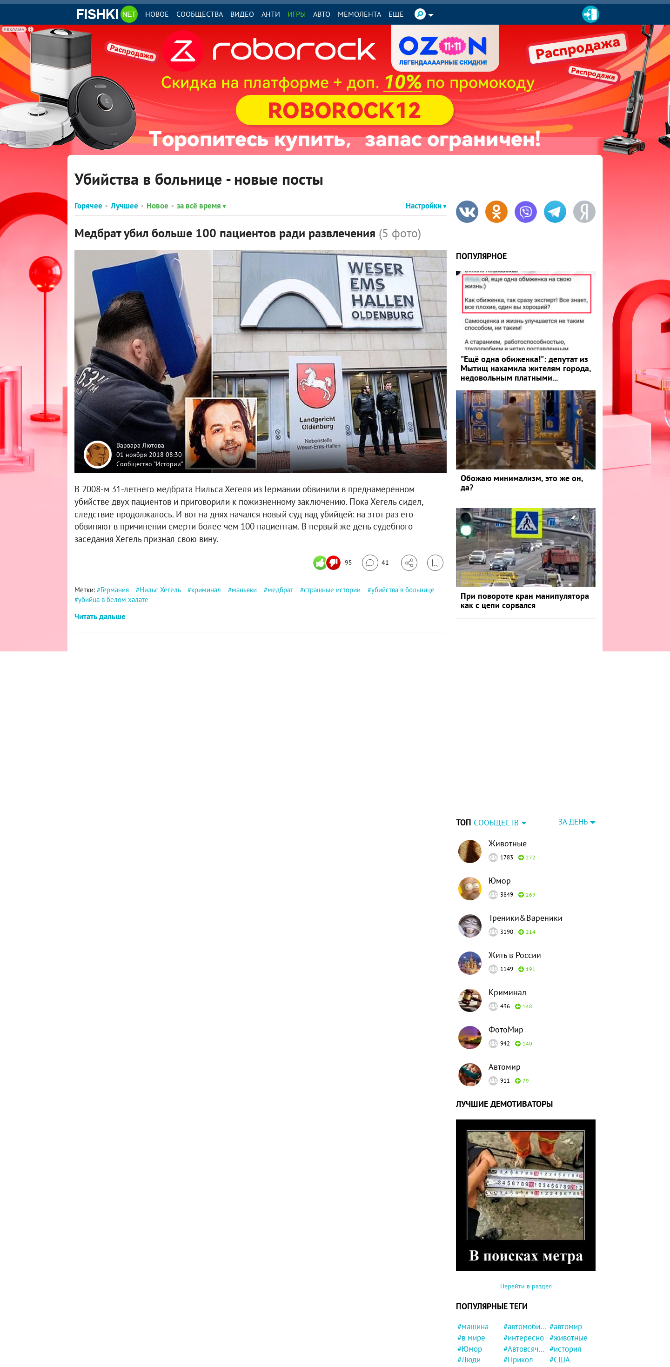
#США (559, 1301)
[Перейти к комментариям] (375, 563)
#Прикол (518, 1301)
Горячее (88, 206)
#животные (568, 1279)
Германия (114, 589)
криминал (206, 589)
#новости (473, 1324)
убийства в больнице (403, 589)
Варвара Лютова (140, 445)
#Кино (560, 1335)
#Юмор (469, 1291)
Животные (508, 785)
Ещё (396, 14)
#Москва (564, 1324)
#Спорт (469, 1335)
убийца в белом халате (113, 599)
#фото (468, 1312)
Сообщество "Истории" (149, 463)
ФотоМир (506, 971)
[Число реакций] (333, 563)
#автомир (565, 1268)
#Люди (469, 1301)
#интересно (523, 1279)
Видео (242, 14)
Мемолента (359, 14)
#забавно (519, 1324)
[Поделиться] (409, 563)
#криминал (568, 1312)
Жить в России (515, 896)
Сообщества (199, 14)
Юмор (500, 822)
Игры (297, 14)
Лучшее (124, 206)
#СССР (468, 1357)
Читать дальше (100, 616)
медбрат (280, 589)
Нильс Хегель (160, 589)
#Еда (511, 1357)
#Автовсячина (525, 1291)
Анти (270, 14)
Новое (157, 14)
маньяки (244, 589)
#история (565, 1291)
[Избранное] (435, 563)
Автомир (505, 1008)
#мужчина (474, 1346)
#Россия (517, 1312)
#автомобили (525, 1268)
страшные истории (332, 589)
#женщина (521, 1346)
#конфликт (568, 1357)
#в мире (471, 1279)
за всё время (201, 206)
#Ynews (516, 1335)
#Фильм (563, 1346)
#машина (473, 1268)
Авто (321, 14)
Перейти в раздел (526, 1228)
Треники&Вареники (526, 859)
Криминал (507, 934)
